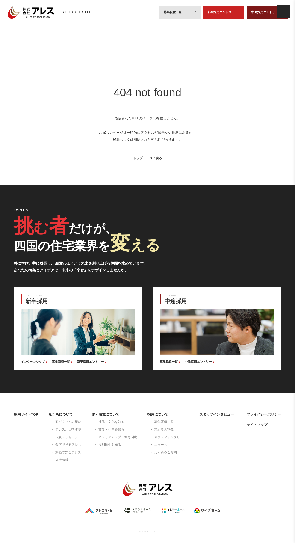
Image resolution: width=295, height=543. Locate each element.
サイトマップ (257, 425)
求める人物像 (164, 429)
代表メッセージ (66, 437)
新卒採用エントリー (220, 12)
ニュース (160, 444)
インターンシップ (33, 361)
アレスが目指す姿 (68, 429)
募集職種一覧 (173, 12)
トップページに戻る (147, 158)
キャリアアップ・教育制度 (117, 437)
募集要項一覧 (164, 422)
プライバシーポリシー (264, 414)
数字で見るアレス (68, 444)
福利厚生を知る (109, 444)
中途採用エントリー (264, 12)
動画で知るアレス (68, 452)
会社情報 (61, 460)
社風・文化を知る (111, 422)
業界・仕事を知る (111, 429)
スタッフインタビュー (170, 437)
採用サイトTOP (26, 414)
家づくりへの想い (68, 422)
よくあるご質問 (165, 452)
